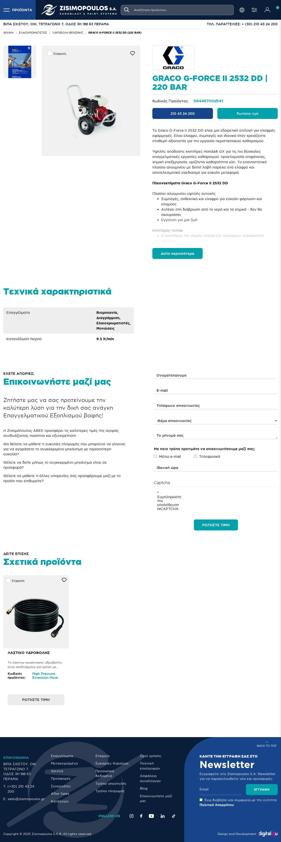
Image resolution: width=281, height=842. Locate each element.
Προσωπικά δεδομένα (104, 773)
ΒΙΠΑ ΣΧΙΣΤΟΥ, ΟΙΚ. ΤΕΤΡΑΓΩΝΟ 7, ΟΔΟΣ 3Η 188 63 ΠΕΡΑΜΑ (20, 771)
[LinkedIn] (162, 816)
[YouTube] (151, 816)
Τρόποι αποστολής (110, 783)
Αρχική (8, 32)
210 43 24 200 (183, 113)
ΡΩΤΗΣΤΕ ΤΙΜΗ (216, 525)
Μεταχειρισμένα (64, 763)
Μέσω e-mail (167, 456)
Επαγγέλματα (62, 756)
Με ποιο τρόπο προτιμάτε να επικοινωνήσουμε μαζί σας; (204, 449)
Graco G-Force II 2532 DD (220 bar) (114, 32)
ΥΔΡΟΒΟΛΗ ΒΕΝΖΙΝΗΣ (67, 32)
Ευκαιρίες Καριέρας (112, 763)
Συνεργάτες (61, 786)
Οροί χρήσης (150, 756)
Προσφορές (61, 778)
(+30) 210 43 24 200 (20, 789)
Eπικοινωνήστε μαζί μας (156, 798)
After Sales (60, 793)
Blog (144, 788)
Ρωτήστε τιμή (247, 113)
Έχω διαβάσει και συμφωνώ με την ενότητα (238, 802)
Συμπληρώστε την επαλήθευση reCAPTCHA (166, 503)
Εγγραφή (262, 789)
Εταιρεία (102, 756)
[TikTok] (173, 816)
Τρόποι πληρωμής (110, 791)
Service (57, 771)
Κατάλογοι (59, 801)
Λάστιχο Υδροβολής (29, 653)
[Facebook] (141, 816)
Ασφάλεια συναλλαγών (150, 778)
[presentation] (211, 499)
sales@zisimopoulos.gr (26, 799)
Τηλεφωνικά (207, 456)
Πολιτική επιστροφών (150, 765)
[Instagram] (131, 816)
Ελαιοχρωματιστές (33, 32)
